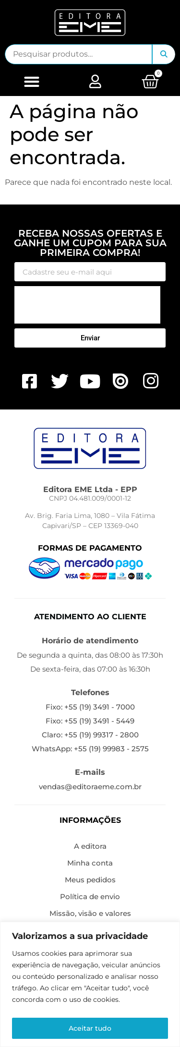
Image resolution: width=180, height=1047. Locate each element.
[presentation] (87, 305)
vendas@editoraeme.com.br (90, 786)
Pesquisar (163, 54)
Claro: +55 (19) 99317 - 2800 (90, 734)
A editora (90, 846)
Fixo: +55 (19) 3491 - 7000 (90, 706)
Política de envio (90, 896)
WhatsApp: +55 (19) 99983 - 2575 (90, 748)
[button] (31, 81)
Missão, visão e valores (90, 913)
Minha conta (90, 862)
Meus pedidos (90, 879)
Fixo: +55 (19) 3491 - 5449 (90, 720)
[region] (90, 984)
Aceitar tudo (90, 1028)
